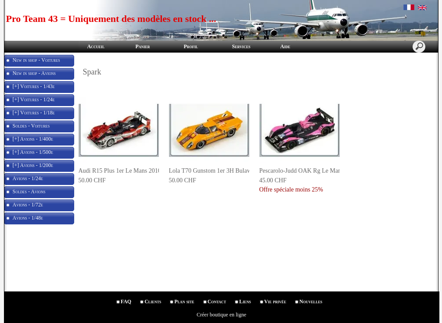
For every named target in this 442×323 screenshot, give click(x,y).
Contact (217, 301)
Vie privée (275, 301)
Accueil (96, 46)
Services (241, 46)
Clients (152, 301)
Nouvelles (310, 301)
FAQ (126, 301)
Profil (191, 46)
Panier (143, 46)
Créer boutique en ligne (221, 315)
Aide (285, 46)
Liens (245, 301)
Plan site (184, 301)
